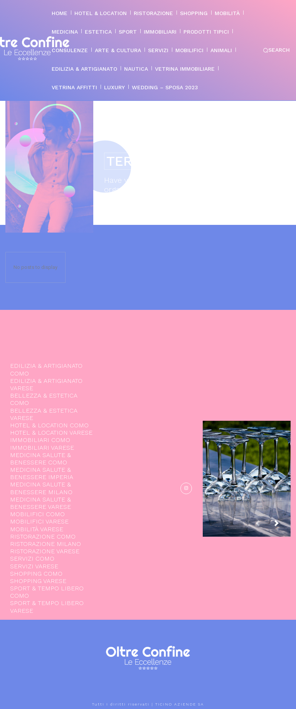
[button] (276, 50)
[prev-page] (264, 527)
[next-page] (282, 527)
